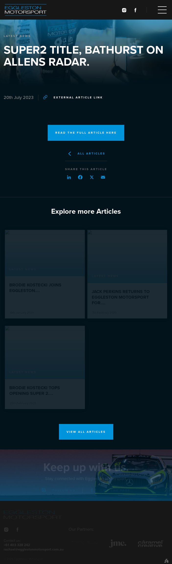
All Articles (86, 154)
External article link (73, 97)
